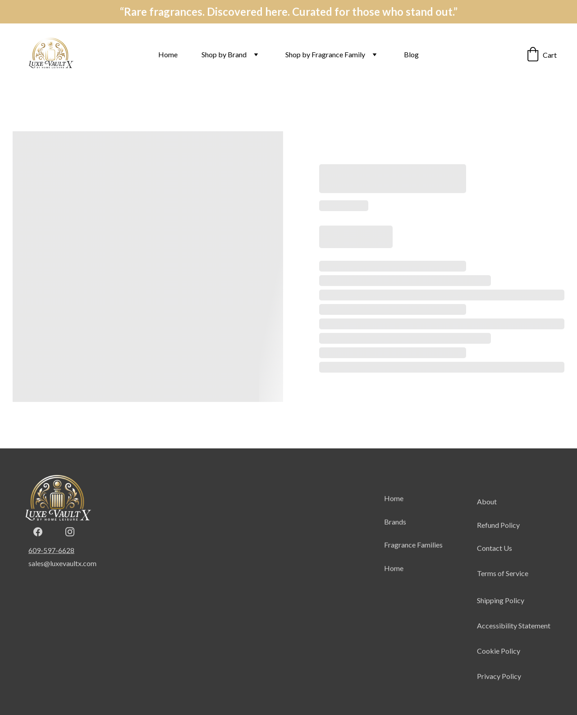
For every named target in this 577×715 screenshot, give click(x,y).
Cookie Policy (498, 665)
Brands (395, 528)
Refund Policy (498, 539)
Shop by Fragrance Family (325, 54)
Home (168, 54)
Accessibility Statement (513, 640)
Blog (411, 54)
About (487, 516)
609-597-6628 (51, 551)
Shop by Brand (224, 54)
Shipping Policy (500, 614)
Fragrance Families (413, 552)
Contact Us (494, 562)
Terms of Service (502, 587)
